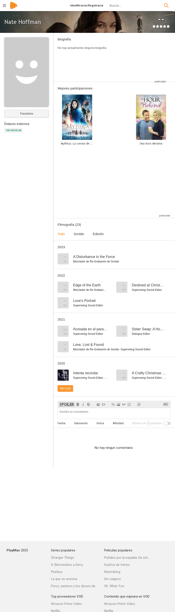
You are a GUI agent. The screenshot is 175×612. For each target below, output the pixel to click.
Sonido (79, 234)
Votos (100, 423)
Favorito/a (26, 113)
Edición (98, 234)
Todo (61, 234)
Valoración (81, 423)
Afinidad (118, 423)
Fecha (61, 423)
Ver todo (65, 388)
